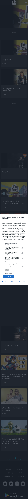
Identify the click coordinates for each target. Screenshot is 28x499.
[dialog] (14, 249)
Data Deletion (5, 281)
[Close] (25, 217)
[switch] (22, 247)
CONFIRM (8, 276)
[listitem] (14, 244)
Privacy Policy (22, 281)
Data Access (14, 281)
